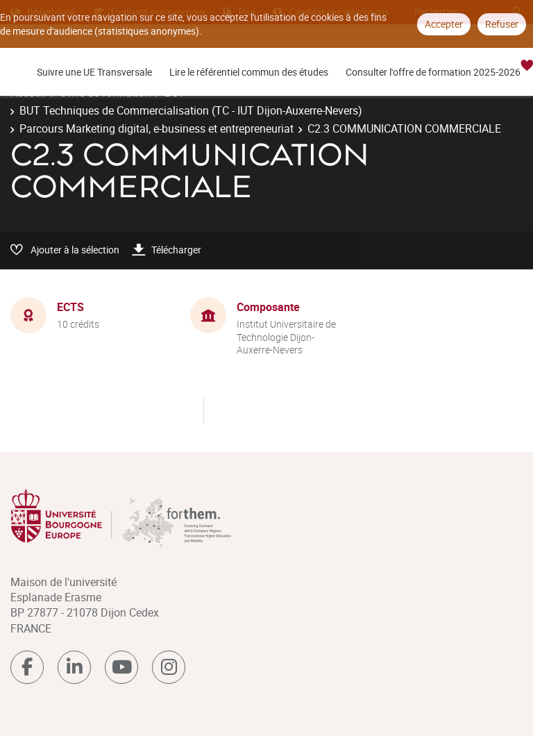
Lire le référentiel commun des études (248, 71)
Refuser (501, 24)
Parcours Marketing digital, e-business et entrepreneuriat (156, 128)
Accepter (444, 24)
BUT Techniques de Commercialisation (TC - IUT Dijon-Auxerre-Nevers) (190, 110)
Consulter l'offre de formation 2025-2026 (433, 71)
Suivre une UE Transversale (94, 71)
